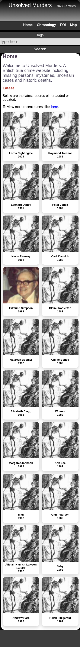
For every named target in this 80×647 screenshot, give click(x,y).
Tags (40, 35)
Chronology (46, 25)
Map (73, 25)
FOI (63, 25)
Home (28, 25)
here (54, 107)
